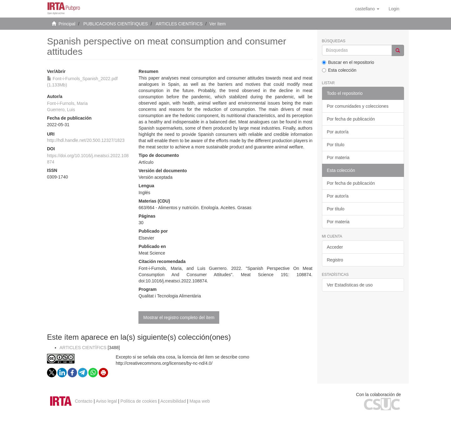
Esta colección (339, 70)
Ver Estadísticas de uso (350, 284)
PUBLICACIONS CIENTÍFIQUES (115, 23)
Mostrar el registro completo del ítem (178, 317)
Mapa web (199, 401)
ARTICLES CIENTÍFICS (179, 23)
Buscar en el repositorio (348, 62)
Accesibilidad (173, 401)
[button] (367, 9)
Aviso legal (106, 401)
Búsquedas (333, 41)
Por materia (338, 157)
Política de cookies (139, 401)
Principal (67, 23)
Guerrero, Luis (61, 109)
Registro (335, 259)
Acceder (335, 247)
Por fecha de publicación (351, 118)
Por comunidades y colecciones (358, 106)
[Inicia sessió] (394, 9)
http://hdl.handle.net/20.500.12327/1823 (86, 140)
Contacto (83, 401)
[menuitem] (394, 9)
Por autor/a (338, 131)
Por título (336, 144)
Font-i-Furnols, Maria (67, 103)
